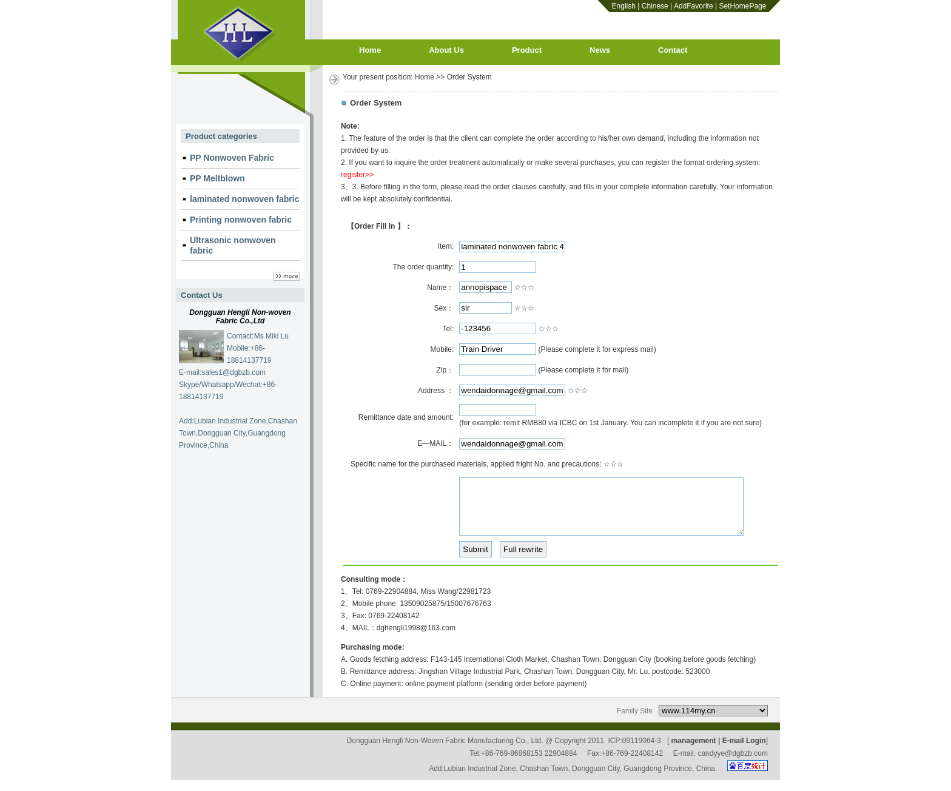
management (693, 751)
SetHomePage (742, 6)
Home (370, 50)
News (600, 50)
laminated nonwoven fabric (244, 199)
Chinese (655, 6)
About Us (446, 50)
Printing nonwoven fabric (241, 219)
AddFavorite (693, 6)
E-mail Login (744, 751)
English (624, 6)
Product (527, 50)
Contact (672, 50)
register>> (357, 174)
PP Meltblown (217, 178)
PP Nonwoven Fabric (232, 158)
